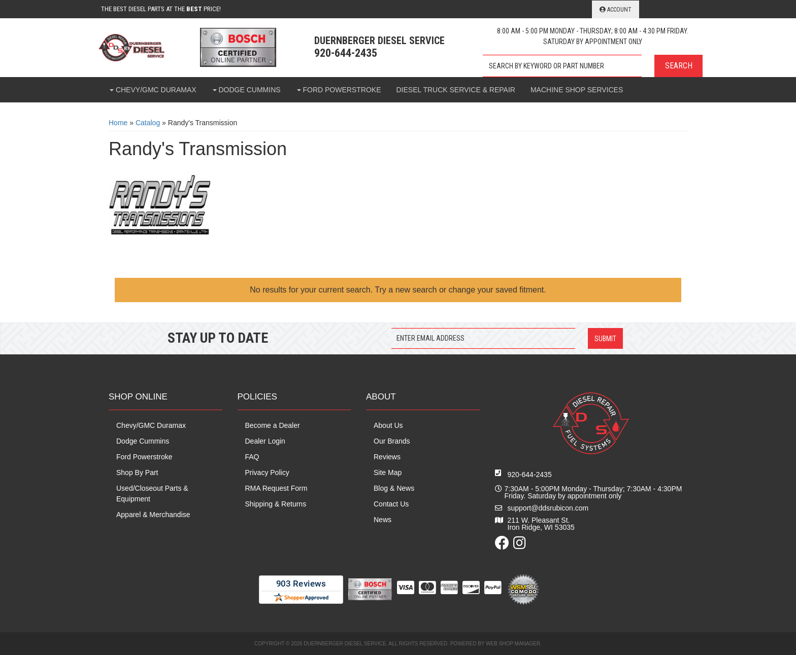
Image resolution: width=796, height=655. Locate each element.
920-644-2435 (530, 474)
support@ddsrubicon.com (548, 508)
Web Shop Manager (513, 643)
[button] (593, 66)
